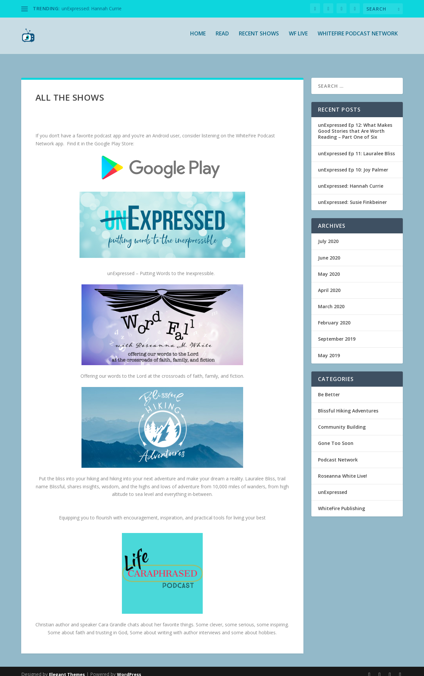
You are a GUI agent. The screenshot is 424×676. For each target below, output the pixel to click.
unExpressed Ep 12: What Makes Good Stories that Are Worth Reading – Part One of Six (355, 125)
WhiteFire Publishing (341, 502)
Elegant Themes (67, 668)
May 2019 (329, 349)
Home (198, 38)
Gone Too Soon (335, 437)
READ (222, 38)
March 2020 (331, 300)
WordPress (129, 668)
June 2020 (329, 252)
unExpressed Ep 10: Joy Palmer (353, 164)
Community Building (342, 421)
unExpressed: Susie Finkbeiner (352, 196)
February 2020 (334, 317)
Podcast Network (338, 454)
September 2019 (336, 333)
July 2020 (328, 235)
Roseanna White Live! (342, 470)
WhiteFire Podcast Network (358, 38)
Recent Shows (259, 38)
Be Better (329, 388)
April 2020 (329, 284)
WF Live (298, 38)
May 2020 (329, 268)
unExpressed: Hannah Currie (92, 8)
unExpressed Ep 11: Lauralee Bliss (356, 147)
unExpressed (332, 486)
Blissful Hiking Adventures (348, 405)
